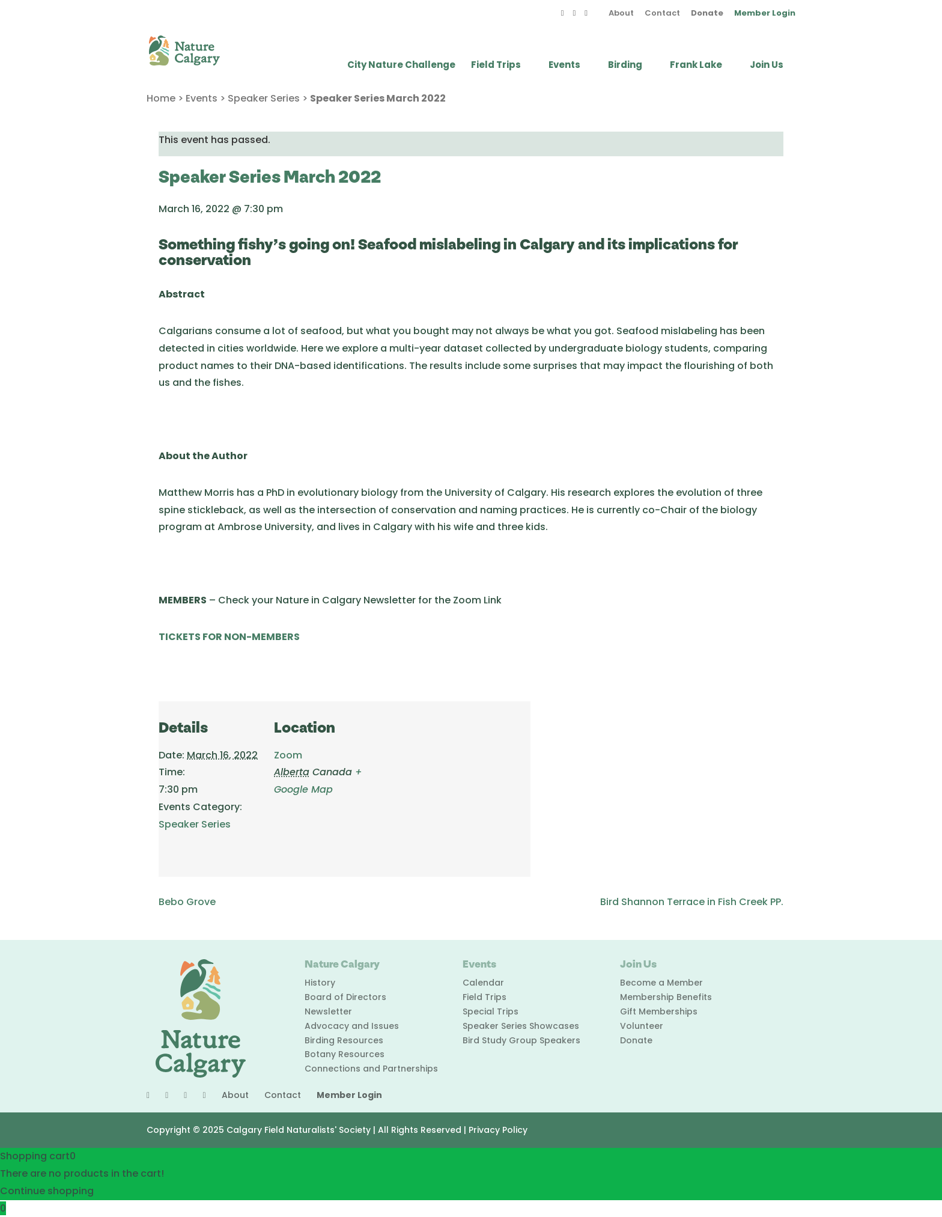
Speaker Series (264, 98)
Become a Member (661, 983)
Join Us (766, 66)
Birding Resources (344, 1040)
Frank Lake (696, 66)
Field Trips (496, 66)
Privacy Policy (498, 1130)
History (320, 983)
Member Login (764, 14)
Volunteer (641, 1026)
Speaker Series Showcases (521, 1026)
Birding (625, 66)
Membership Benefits (666, 997)
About (621, 14)
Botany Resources (344, 1054)
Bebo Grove (187, 902)
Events (564, 66)
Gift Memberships (658, 1011)
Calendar (483, 983)
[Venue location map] (452, 784)
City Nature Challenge (401, 66)
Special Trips (490, 1011)
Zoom (288, 755)
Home (161, 98)
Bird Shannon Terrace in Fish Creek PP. (691, 902)
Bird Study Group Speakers (521, 1040)
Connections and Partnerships (371, 1069)
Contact (662, 14)
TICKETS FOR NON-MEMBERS (229, 637)
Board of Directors (345, 997)
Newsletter (328, 1011)
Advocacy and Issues (352, 1026)
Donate (707, 14)
